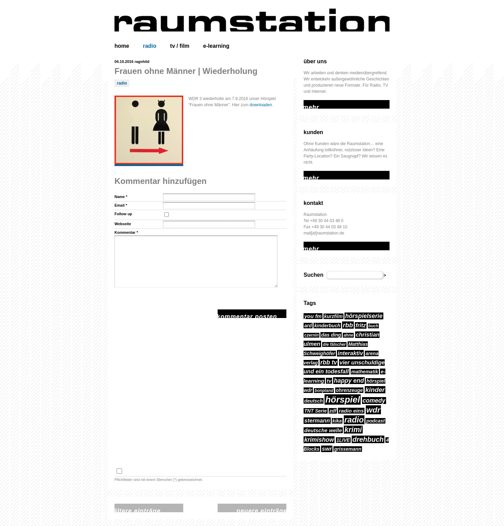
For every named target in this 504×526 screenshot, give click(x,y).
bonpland (324, 390)
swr (327, 449)
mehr (308, 103)
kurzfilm (333, 316)
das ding (331, 335)
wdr (373, 409)
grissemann (347, 449)
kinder (375, 389)
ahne (348, 335)
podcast (375, 421)
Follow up (123, 214)
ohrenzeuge (349, 390)
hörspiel (342, 399)
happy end (349, 380)
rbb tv (328, 362)
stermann (317, 420)
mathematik (364, 371)
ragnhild (141, 61)
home (121, 46)
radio (149, 46)
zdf (332, 411)
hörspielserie (364, 316)
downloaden (261, 104)
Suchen (314, 275)
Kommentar (126, 232)
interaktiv (350, 353)
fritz (360, 325)
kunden (313, 132)
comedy (374, 400)
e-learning (216, 46)
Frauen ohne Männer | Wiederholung (186, 71)
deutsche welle (323, 430)
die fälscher (334, 344)
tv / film (179, 46)
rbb (348, 325)
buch (374, 326)
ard (308, 325)
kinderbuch (327, 325)
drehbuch (368, 439)
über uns (315, 61)
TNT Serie (315, 411)
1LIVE (343, 440)
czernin (311, 335)
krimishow (319, 439)
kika (337, 421)
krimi (353, 430)
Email (120, 205)
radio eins (351, 411)
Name (120, 197)
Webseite (122, 224)
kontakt (313, 203)
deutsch (313, 401)
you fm (313, 316)
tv (329, 381)
